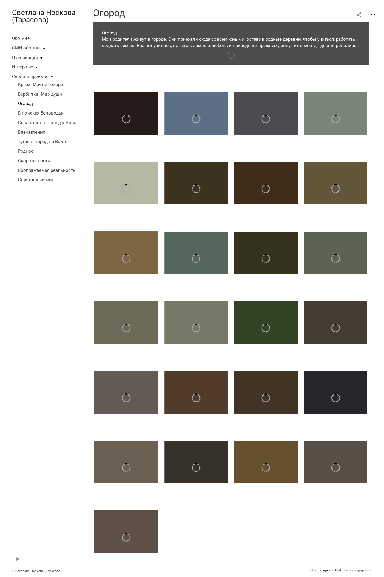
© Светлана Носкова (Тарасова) (37, 571)
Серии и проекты (30, 76)
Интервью (22, 67)
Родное (26, 151)
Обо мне (21, 38)
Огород (25, 103)
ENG (371, 14)
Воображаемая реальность (46, 170)
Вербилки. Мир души (40, 94)
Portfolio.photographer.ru (353, 570)
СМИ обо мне (26, 48)
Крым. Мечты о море (40, 84)
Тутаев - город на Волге (43, 141)
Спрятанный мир (36, 179)
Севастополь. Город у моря (47, 122)
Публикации (25, 57)
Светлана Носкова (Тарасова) (44, 16)
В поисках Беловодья (41, 113)
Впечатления (31, 132)
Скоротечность (34, 160)
